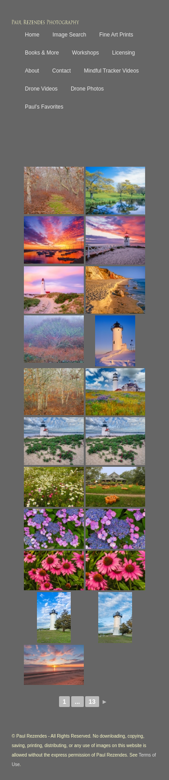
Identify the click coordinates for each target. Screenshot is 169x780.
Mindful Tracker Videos (111, 71)
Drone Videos (41, 89)
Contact (61, 71)
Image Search (69, 35)
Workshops (85, 53)
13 (92, 701)
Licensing (123, 53)
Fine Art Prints (116, 35)
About (32, 71)
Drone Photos (87, 89)
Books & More (42, 53)
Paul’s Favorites (44, 107)
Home (32, 35)
